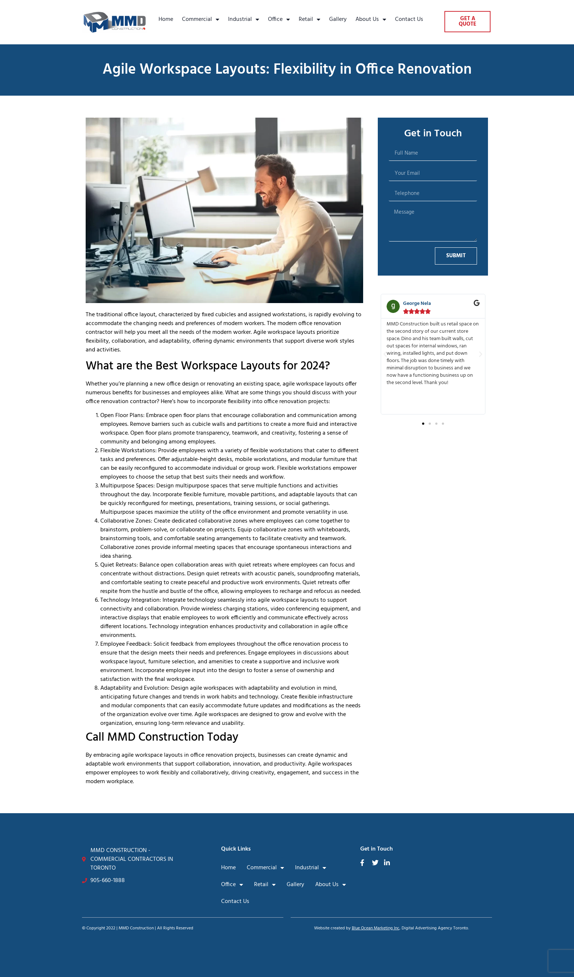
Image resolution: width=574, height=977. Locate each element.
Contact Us (409, 19)
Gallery (338, 19)
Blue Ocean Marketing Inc (375, 928)
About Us (370, 19)
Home (166, 19)
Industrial (243, 19)
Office (279, 19)
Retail (309, 19)
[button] (385, 354)
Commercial (200, 19)
